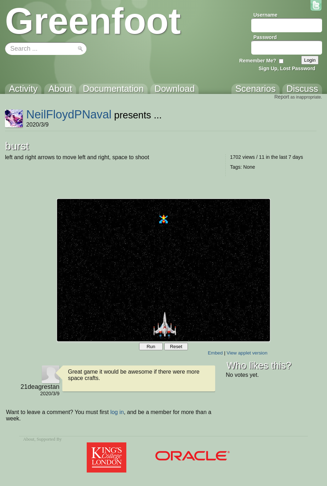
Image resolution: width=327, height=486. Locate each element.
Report (281, 97)
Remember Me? (257, 60)
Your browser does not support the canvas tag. (163, 270)
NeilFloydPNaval (68, 114)
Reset (176, 346)
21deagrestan (40, 386)
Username (265, 15)
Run (151, 346)
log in (117, 412)
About (28, 439)
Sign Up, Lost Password (287, 68)
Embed (215, 353)
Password (265, 37)
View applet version (246, 353)
